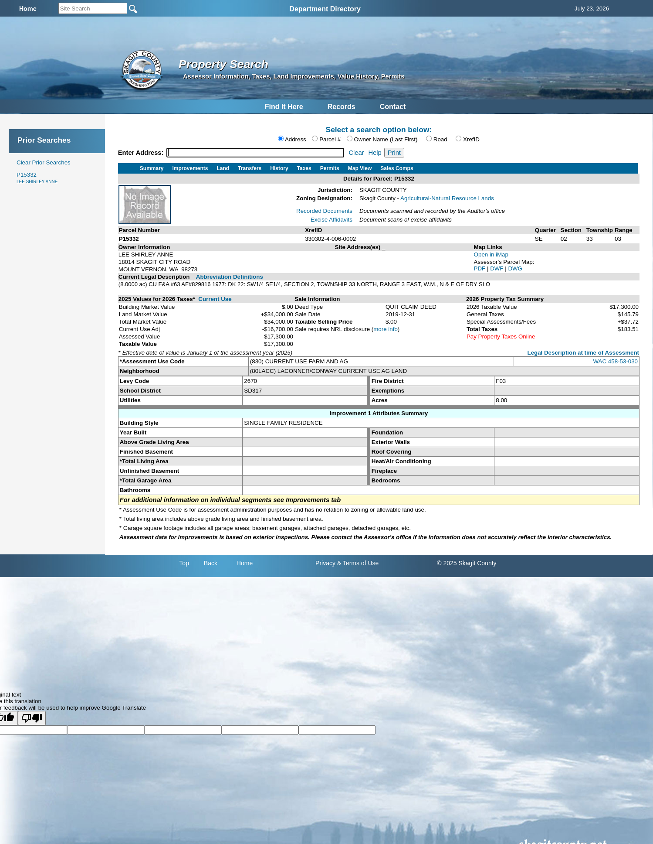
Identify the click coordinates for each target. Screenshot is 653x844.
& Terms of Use (358, 563)
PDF (480, 268)
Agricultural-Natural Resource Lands (447, 198)
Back (210, 563)
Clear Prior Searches (44, 162)
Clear (356, 152)
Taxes (304, 168)
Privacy (325, 563)
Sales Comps (396, 168)
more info (385, 329)
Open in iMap (491, 254)
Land (223, 168)
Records (341, 106)
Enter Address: (142, 152)
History (279, 168)
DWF (497, 268)
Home (245, 563)
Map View (360, 168)
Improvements (190, 168)
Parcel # (330, 139)
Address (295, 139)
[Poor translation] (32, 718)
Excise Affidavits (331, 219)
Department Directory (325, 9)
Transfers (249, 168)
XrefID (471, 139)
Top (184, 563)
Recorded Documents (324, 211)
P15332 (37, 177)
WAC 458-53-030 (615, 361)
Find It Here (284, 106)
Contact (393, 106)
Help (375, 152)
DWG (515, 268)
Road (440, 139)
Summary (152, 168)
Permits (329, 168)
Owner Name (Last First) (386, 139)
